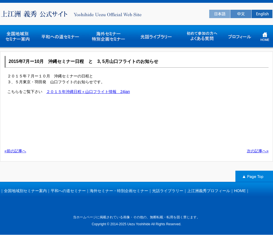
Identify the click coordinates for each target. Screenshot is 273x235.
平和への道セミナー (68, 191)
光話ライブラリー (167, 191)
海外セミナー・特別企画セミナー (119, 191)
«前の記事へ (15, 151)
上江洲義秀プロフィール (208, 191)
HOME (240, 191)
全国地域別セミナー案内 (25, 191)
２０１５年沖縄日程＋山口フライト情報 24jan (88, 91)
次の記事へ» (258, 151)
